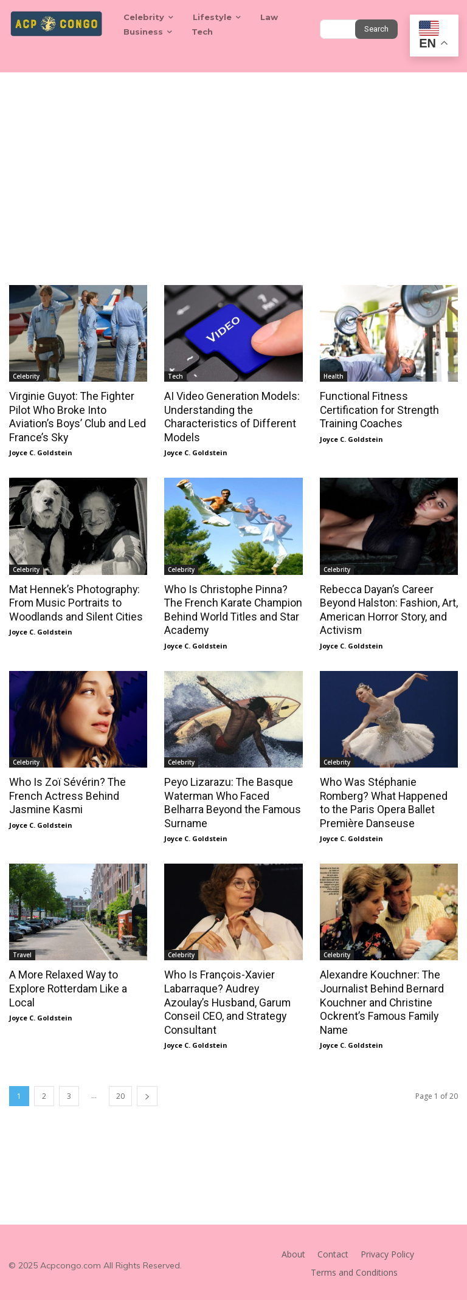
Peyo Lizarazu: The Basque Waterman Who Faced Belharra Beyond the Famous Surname (229, 799)
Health (333, 376)
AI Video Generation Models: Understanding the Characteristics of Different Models (229, 416)
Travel (22, 951)
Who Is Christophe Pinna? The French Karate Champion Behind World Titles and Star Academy (232, 608)
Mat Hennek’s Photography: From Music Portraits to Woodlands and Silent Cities (73, 601)
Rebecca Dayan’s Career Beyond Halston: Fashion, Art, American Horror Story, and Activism (386, 608)
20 (120, 1090)
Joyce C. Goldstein (40, 451)
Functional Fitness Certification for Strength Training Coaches (377, 409)
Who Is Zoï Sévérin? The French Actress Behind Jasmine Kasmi (64, 792)
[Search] (376, 29)
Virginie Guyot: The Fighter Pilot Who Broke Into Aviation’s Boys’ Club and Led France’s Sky (74, 416)
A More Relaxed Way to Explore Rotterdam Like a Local (66, 984)
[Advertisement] (233, 163)
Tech (175, 376)
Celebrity (26, 376)
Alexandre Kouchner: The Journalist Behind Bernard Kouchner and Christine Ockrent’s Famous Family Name (379, 998)
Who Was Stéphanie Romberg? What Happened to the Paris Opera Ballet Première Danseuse (386, 799)
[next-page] (147, 1091)
